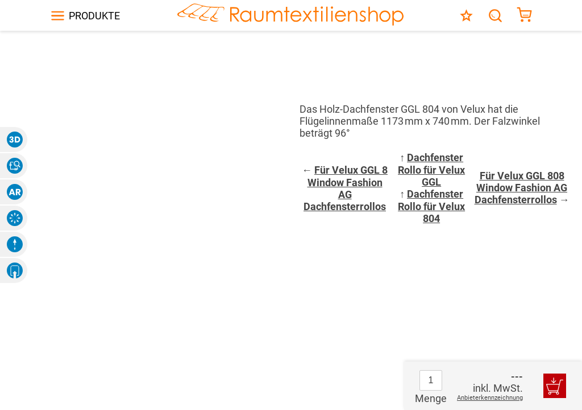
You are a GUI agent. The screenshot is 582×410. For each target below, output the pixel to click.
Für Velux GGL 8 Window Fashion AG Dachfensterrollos (346, 188)
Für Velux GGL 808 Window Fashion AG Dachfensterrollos (521, 188)
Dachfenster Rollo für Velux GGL (431, 169)
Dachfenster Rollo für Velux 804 (431, 206)
